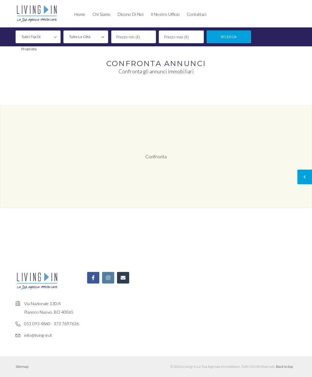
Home (79, 14)
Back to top (284, 366)
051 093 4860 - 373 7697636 (51, 323)
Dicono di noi (131, 14)
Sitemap (22, 366)
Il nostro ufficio (165, 14)
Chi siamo (101, 14)
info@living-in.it (38, 335)
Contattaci (196, 14)
